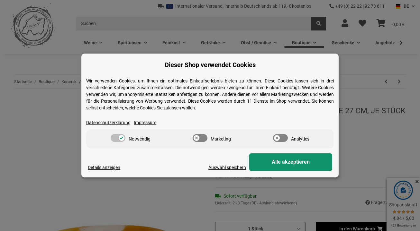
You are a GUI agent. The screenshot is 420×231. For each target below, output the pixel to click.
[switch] (118, 138)
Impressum (145, 122)
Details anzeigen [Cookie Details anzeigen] (104, 167)
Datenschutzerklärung (108, 122)
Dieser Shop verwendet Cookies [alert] (210, 65)
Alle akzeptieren (300, 162)
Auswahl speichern (246, 167)
